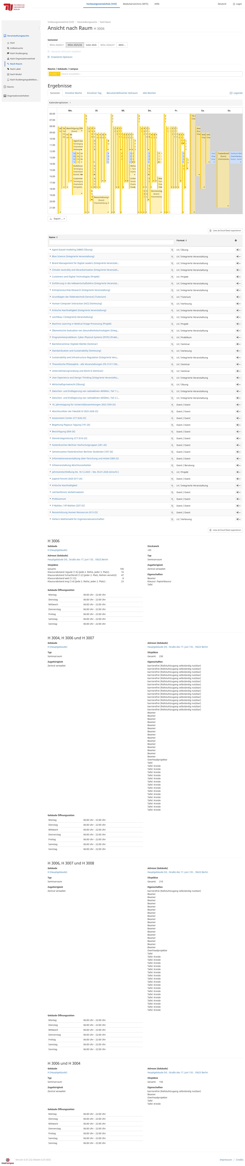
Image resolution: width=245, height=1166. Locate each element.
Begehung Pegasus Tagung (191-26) (71, 424)
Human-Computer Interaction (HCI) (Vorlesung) (77, 303)
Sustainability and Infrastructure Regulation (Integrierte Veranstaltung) (90, 357)
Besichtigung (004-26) (76, 128)
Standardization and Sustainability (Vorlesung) (76, 350)
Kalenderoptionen (59, 102)
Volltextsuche (15, 48)
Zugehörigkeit (155, 564)
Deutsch (222, 3)
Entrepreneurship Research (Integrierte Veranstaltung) (81, 290)
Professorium (59, 498)
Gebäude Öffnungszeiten (61, 589)
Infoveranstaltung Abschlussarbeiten (71, 465)
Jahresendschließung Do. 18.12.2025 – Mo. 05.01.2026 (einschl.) (85, 471)
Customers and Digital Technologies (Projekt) (75, 276)
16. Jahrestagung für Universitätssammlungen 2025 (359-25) (84, 404)
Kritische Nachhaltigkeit (64, 485)
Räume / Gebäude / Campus (63, 68)
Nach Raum (14, 63)
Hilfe (157, 3)
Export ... (57, 218)
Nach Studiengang (17, 53)
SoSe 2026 (91, 44)
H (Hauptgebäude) (57, 550)
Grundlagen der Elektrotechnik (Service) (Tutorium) (79, 296)
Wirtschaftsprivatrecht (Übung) (68, 384)
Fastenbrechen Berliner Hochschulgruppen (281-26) (79, 444)
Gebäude (52, 546)
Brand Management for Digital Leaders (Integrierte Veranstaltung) (87, 263)
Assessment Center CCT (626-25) (69, 417)
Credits (239, 1159)
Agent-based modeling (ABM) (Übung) (72, 249)
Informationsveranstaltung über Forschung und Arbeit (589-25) (85, 458)
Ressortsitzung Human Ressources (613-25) (75, 512)
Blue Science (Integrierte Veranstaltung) (73, 256)
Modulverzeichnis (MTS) (135, 3)
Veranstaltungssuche (16, 35)
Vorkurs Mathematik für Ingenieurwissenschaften (78, 519)
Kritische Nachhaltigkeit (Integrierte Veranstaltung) (79, 310)
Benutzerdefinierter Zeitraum (122, 92)
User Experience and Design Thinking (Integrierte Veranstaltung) (86, 377)
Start (11, 42)
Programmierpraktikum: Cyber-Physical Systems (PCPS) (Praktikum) (87, 337)
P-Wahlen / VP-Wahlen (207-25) (68, 505)
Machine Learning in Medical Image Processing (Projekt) (81, 323)
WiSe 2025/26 (75, 44)
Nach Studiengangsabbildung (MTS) (24, 79)
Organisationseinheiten (16, 95)
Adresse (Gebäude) (58, 555)
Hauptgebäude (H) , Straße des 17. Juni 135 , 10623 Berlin (78, 559)
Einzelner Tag (94, 92)
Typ (149, 555)
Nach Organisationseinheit (21, 58)
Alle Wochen (149, 92)
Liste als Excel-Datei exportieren (225, 230)
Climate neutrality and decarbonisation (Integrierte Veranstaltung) (87, 269)
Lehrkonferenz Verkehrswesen (68, 492)
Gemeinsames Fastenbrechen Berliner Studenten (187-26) (82, 451)
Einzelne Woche (73, 92)
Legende (236, 92)
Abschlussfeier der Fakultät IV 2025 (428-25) (75, 411)
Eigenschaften (155, 574)
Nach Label (13, 69)
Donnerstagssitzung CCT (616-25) (69, 438)
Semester (53, 39)
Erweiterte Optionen (60, 56)
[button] (60, 212)
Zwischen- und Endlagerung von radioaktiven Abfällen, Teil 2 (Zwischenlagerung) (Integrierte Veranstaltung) (109, 397)
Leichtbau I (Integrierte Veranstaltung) (72, 316)
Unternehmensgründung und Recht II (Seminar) (77, 370)
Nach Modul (14, 74)
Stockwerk (153, 546)
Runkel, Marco (79, 174)
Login (237, 3)
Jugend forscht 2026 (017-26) (67, 478)
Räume (8, 86)
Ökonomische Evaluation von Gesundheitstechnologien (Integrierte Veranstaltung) (95, 330)
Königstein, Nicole (80, 187)
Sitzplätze (53, 564)
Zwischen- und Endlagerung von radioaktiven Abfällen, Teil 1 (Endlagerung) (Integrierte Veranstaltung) (106, 391)
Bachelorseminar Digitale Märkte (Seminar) (75, 343)
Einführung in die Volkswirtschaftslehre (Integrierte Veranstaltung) (87, 283)
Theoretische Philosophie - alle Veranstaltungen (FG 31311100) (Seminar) (90, 364)
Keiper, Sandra (237, 159)
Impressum (226, 1159)
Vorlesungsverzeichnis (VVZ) (101, 3)
